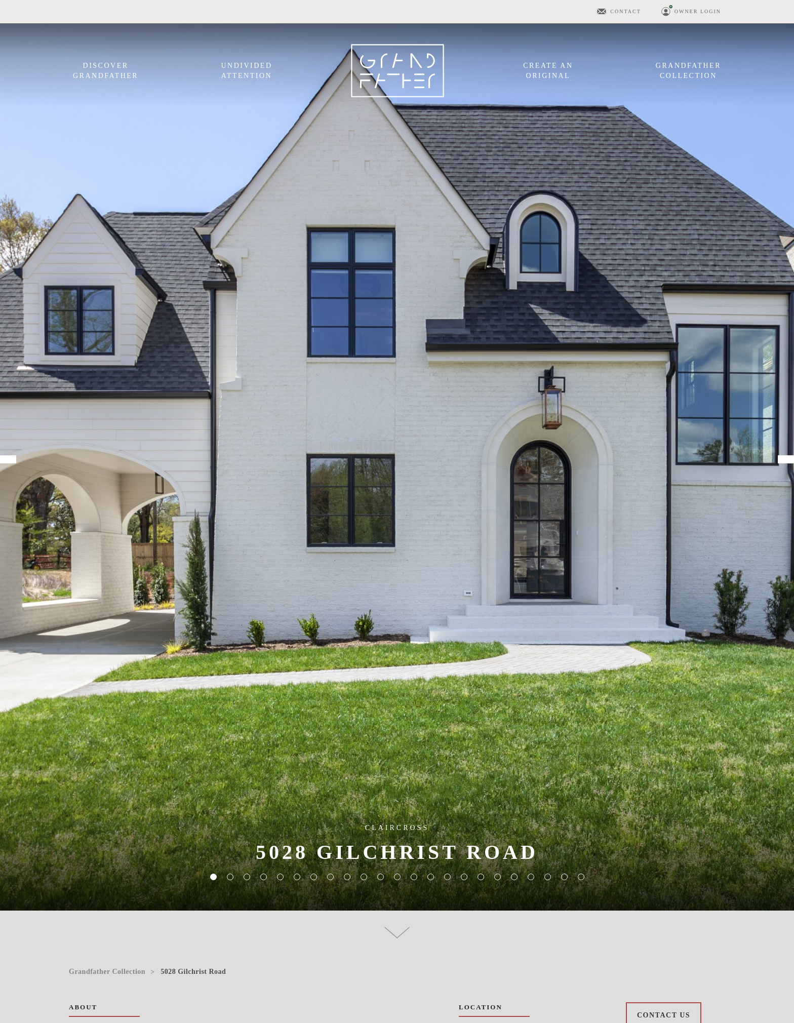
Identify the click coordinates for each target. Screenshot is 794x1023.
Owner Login (697, 11)
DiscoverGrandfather (105, 71)
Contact (625, 11)
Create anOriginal (548, 71)
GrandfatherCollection (688, 71)
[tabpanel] (397, 455)
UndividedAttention (246, 71)
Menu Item (398, 70)
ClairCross (397, 828)
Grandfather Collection (107, 971)
